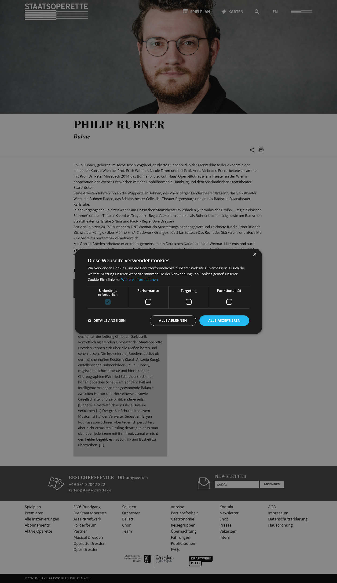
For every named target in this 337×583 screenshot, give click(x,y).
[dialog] (168, 291)
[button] (107, 321)
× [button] (254, 254)
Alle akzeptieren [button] (224, 320)
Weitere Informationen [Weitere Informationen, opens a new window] (139, 279)
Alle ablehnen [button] (173, 320)
